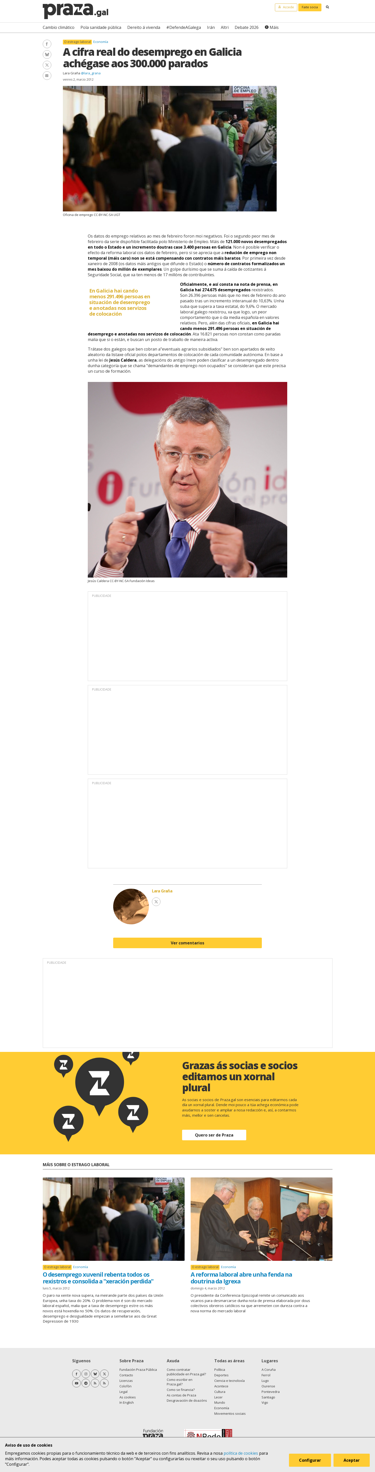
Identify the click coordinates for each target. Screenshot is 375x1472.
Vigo (265, 1402)
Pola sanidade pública (100, 27)
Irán (211, 27)
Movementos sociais (230, 1413)
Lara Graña (71, 73)
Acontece (221, 1386)
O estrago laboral (77, 42)
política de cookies (241, 1453)
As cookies (127, 1397)
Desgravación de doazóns (187, 1400)
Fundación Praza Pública (138, 1369)
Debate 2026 (247, 27)
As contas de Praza (181, 1395)
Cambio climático (58, 27)
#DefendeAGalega (183, 27)
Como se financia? (181, 1389)
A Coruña (269, 1369)
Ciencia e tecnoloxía (229, 1380)
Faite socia (310, 7)
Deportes (221, 1375)
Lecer (218, 1397)
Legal (123, 1391)
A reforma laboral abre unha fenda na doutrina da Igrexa (241, 1277)
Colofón (125, 1386)
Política (219, 1369)
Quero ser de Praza (214, 1135)
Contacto (126, 1375)
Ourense (268, 1386)
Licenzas (126, 1380)
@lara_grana (91, 73)
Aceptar (352, 1460)
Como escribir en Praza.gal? (179, 1381)
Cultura (219, 1391)
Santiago (268, 1397)
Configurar (310, 1460)
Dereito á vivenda (143, 27)
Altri (225, 27)
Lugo (265, 1380)
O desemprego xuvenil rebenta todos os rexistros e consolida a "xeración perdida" (98, 1277)
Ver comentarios (187, 943)
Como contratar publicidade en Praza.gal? (186, 1371)
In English (126, 1402)
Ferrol (266, 1375)
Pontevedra (271, 1391)
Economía (100, 41)
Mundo (219, 1402)
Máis (274, 27)
